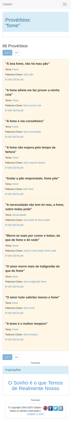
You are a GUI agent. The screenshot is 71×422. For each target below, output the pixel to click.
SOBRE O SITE (35, 414)
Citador (7, 4)
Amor (15, 276)
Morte (15, 245)
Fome (15, 69)
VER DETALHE (15, 79)
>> (16, 52)
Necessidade (19, 215)
